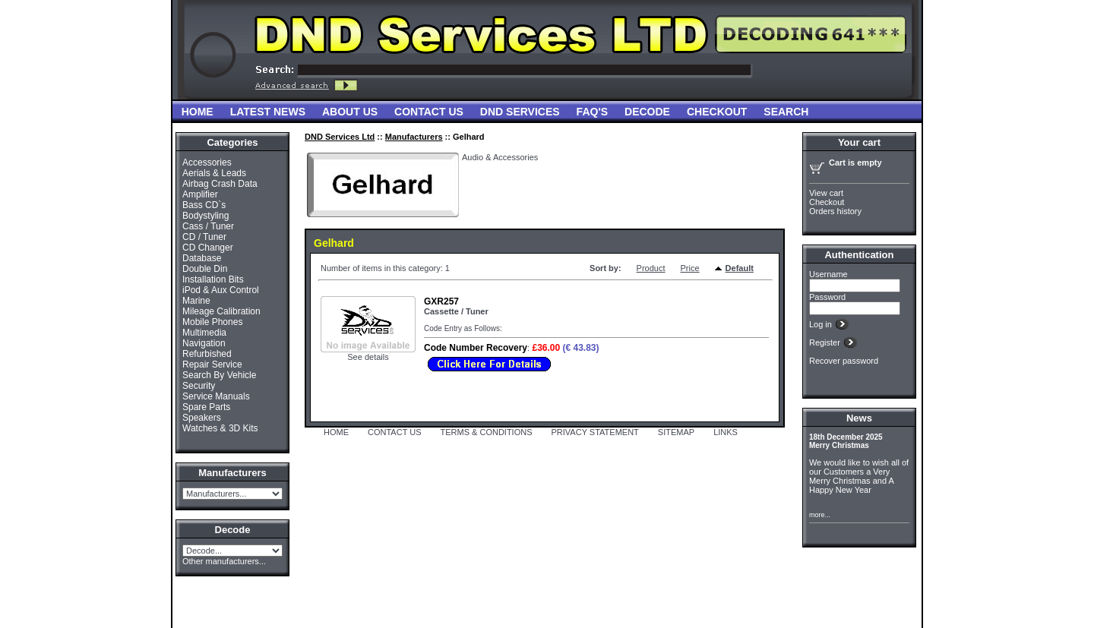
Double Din (204, 269)
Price (690, 268)
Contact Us (428, 112)
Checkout (717, 112)
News (859, 418)
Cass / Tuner (208, 226)
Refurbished (207, 354)
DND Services (520, 112)
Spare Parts (206, 407)
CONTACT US (395, 432)
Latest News (267, 112)
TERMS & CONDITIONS (487, 432)
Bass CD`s (204, 205)
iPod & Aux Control (220, 290)
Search (786, 112)
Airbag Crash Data (220, 183)
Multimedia (204, 332)
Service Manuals (216, 396)
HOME (336, 432)
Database (201, 258)
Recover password (843, 360)
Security (198, 385)
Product (651, 268)
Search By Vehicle (219, 375)
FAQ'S (592, 112)
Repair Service (212, 364)
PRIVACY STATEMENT (595, 432)
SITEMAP (676, 432)
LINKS (725, 432)
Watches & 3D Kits (220, 428)
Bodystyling (205, 215)
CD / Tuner (204, 237)
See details (367, 356)
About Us (350, 112)
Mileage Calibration (221, 311)
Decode (647, 112)
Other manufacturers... (224, 561)
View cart (826, 192)
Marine (196, 300)
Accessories (207, 162)
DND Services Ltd (340, 136)
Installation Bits (213, 279)
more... (819, 515)
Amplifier (200, 194)
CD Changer (207, 247)
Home (197, 112)
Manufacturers (414, 136)
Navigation (204, 343)
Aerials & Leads (214, 173)
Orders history (835, 211)
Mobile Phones (212, 322)
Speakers (201, 417)
